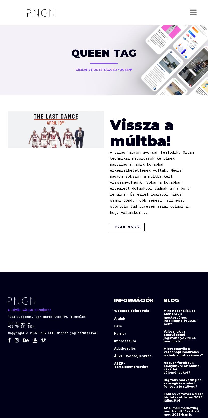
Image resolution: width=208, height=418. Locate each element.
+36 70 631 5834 (21, 326)
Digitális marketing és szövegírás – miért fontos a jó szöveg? (183, 383)
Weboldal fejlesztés (131, 310)
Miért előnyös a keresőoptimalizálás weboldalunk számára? (183, 352)
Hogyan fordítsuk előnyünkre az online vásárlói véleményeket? (182, 367)
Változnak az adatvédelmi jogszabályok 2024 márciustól (180, 336)
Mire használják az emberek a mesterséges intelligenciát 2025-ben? (180, 317)
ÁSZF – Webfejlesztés (133, 356)
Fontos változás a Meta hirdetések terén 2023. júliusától (183, 397)
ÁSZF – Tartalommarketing (131, 365)
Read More (127, 227)
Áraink (119, 318)
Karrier (120, 333)
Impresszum (125, 341)
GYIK (118, 326)
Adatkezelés (125, 348)
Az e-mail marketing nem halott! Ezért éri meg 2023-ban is (181, 411)
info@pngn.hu (19, 323)
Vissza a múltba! (142, 133)
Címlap (82, 70)
